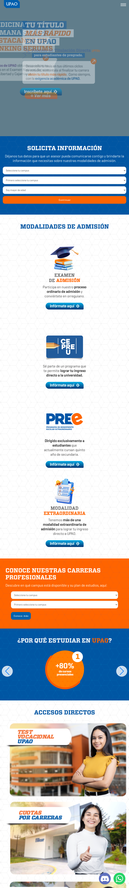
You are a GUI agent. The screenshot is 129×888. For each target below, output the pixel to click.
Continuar (65, 200)
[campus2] (64, 595)
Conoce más (21, 616)
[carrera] (64, 604)
